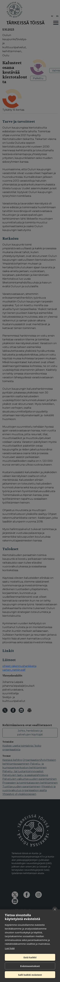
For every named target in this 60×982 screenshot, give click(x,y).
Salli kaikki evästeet (30, 974)
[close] (54, 909)
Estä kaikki (30, 957)
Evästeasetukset (30, 966)
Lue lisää (10, 948)
